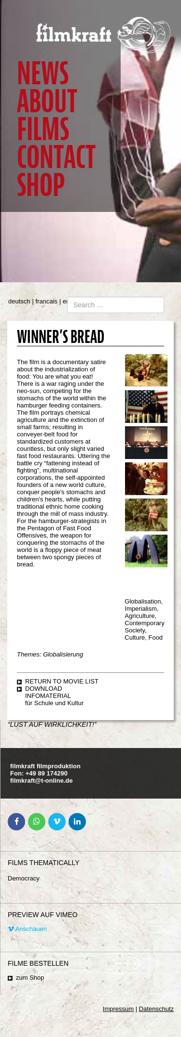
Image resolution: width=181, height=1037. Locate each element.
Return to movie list (61, 681)
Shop (41, 185)
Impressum (118, 1008)
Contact (56, 157)
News (43, 73)
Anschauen (27, 928)
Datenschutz (156, 1008)
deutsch (19, 301)
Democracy (24, 878)
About (47, 101)
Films (43, 129)
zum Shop (30, 977)
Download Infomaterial (48, 692)
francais (47, 301)
